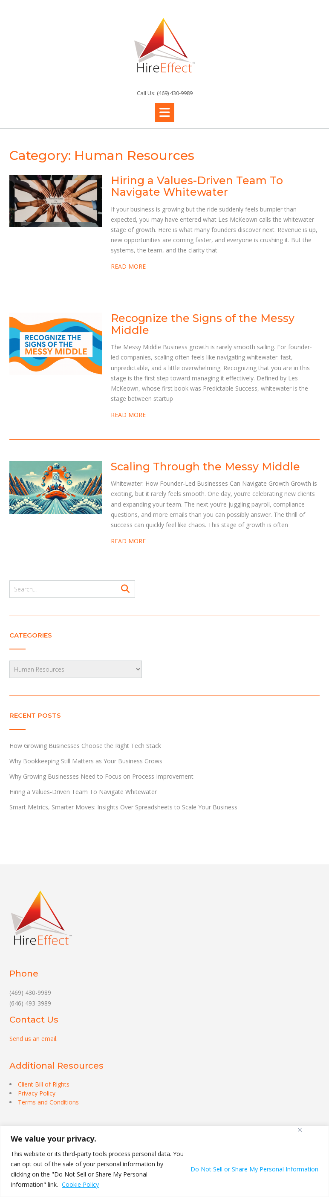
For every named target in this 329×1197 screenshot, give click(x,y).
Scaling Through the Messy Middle (205, 466)
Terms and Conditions (48, 1102)
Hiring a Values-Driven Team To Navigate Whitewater (197, 186)
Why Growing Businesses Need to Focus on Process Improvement (101, 776)
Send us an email (32, 1039)
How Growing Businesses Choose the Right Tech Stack (85, 746)
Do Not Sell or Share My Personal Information (254, 1169)
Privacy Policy (36, 1093)
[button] (164, 112)
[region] (164, 1161)
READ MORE (128, 266)
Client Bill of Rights (43, 1084)
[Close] (299, 1130)
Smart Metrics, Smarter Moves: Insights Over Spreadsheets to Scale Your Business (123, 807)
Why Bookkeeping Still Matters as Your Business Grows (85, 761)
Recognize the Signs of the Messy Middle (202, 324)
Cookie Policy (80, 1184)
